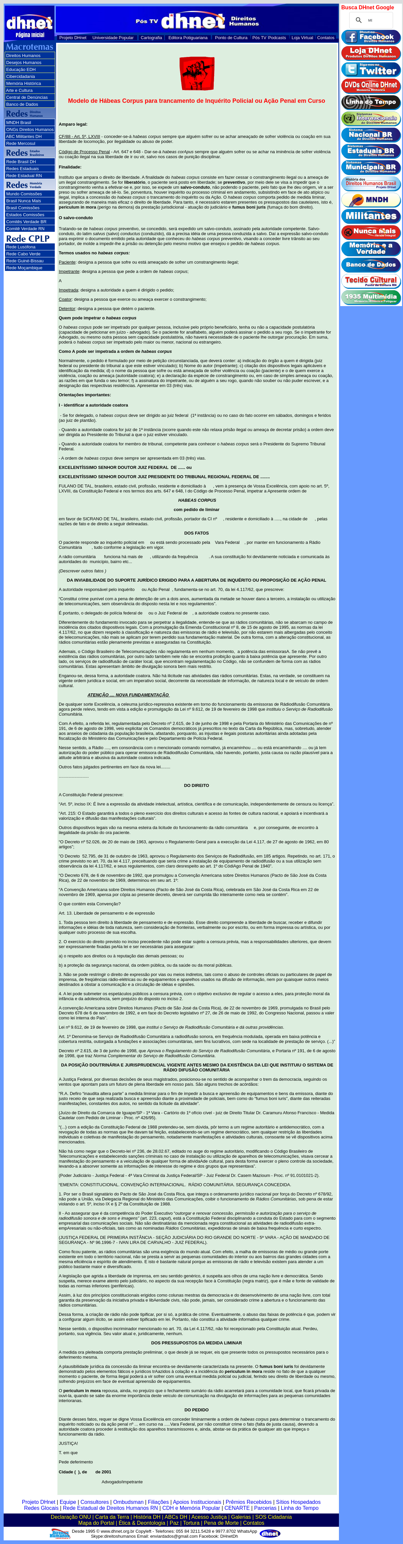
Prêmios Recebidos (249, 1502)
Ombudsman (128, 1502)
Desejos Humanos (23, 62)
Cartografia (151, 37)
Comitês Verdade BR (26, 221)
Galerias (241, 1517)
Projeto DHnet (73, 37)
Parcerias (265, 1508)
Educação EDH (21, 69)
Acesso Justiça (209, 1517)
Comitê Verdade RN (25, 228)
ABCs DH (176, 1517)
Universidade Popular (112, 37)
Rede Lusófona (21, 246)
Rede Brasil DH (21, 161)
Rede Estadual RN (24, 175)
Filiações (158, 1502)
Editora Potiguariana (187, 37)
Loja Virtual (302, 37)
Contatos (326, 37)
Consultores (95, 1502)
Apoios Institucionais (197, 1502)
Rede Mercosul (20, 143)
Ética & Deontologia (142, 1523)
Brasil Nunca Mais (23, 200)
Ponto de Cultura (231, 37)
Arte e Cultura (19, 90)
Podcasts (277, 37)
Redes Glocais (41, 1508)
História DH (147, 1517)
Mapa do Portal (96, 1523)
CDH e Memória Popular (191, 1508)
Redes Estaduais (22, 168)
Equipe (68, 1502)
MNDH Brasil (18, 122)
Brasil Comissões (23, 207)
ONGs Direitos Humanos (30, 129)
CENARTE (237, 1508)
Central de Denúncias (27, 97)
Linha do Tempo (300, 1508)
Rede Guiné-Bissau (25, 260)
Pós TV (259, 37)
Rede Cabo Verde (23, 253)
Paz (174, 1523)
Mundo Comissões (24, 193)
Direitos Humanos (23, 55)
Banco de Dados (22, 104)
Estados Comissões (25, 214)
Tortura (191, 1523)
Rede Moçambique (24, 267)
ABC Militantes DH (24, 136)
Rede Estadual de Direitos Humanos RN (110, 1508)
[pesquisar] (370, 20)
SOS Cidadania (273, 1517)
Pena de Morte (221, 1523)
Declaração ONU (71, 1517)
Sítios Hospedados (298, 1502)
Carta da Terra (112, 1517)
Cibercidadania (20, 76)
